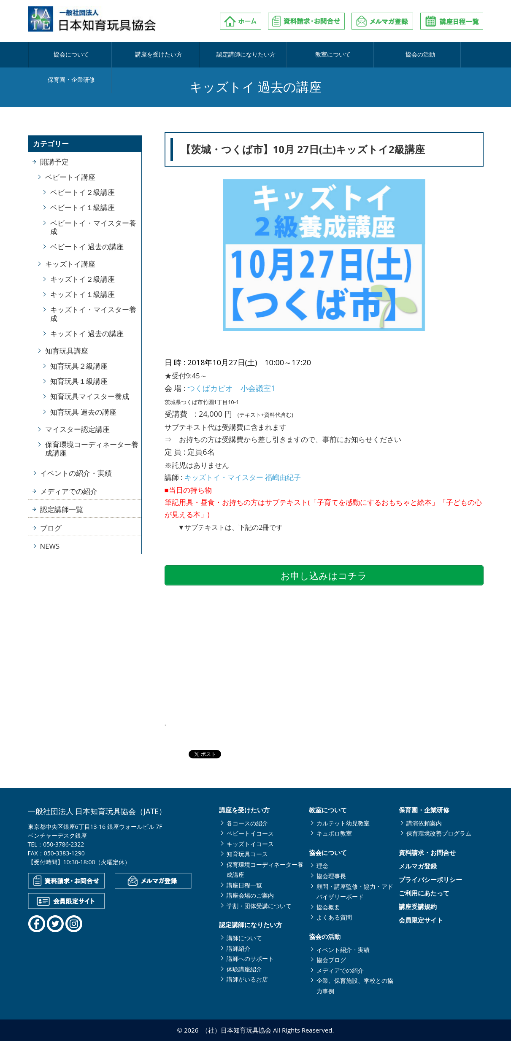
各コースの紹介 (247, 823)
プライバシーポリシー (430, 879)
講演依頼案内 (424, 823)
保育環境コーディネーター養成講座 (91, 449)
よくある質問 (334, 917)
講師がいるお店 (247, 979)
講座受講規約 (418, 906)
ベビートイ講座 (70, 177)
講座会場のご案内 (250, 895)
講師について (244, 938)
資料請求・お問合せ (427, 852)
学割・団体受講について (259, 906)
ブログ (51, 528)
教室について (292, 55)
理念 (322, 866)
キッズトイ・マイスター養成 (93, 314)
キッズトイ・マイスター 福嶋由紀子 (242, 477)
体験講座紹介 (244, 969)
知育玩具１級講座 (79, 381)
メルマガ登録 (418, 866)
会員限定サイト (421, 920)
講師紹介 (238, 948)
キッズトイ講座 (70, 264)
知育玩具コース (247, 854)
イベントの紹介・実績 (76, 473)
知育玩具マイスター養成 (89, 396)
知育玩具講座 (66, 351)
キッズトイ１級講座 (82, 294)
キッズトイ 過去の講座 (87, 333)
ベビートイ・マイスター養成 (93, 227)
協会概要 (328, 907)
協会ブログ (331, 960)
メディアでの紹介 (68, 491)
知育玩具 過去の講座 (83, 412)
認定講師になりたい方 (217, 55)
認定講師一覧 (61, 509)
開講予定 (54, 162)
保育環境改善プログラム (438, 833)
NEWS (50, 546)
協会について (65, 55)
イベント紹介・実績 (343, 950)
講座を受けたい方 (141, 55)
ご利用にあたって (424, 893)
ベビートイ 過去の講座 (87, 246)
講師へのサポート (250, 959)
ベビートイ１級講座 (82, 207)
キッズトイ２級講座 (82, 279)
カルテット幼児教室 (343, 823)
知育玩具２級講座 (79, 366)
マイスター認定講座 (77, 429)
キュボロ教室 (334, 833)
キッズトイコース (250, 844)
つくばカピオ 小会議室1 (231, 388)
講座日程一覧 (244, 885)
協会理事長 (331, 876)
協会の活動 (368, 55)
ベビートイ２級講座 (82, 192)
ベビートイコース (250, 833)
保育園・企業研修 (443, 55)
